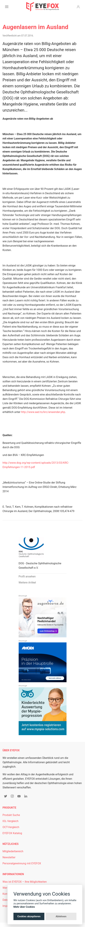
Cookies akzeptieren (28, 916)
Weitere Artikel (27, 582)
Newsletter (9, 857)
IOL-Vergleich (10, 821)
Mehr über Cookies (24, 906)
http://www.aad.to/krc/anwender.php (43, 412)
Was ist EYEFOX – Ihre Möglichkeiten (25, 881)
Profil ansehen (27, 576)
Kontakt (7, 893)
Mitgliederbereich (13, 851)
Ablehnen (61, 916)
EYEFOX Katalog (12, 833)
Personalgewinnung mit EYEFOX (22, 863)
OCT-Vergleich (11, 827)
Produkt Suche (11, 815)
